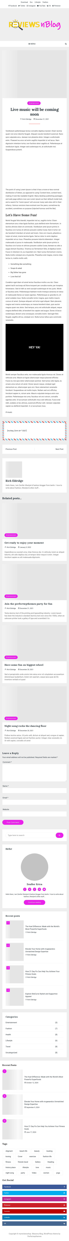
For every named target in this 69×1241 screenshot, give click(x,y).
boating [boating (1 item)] (49, 1151)
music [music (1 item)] (48, 1167)
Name (6, 786)
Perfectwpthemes (34, 1236)
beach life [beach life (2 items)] (23, 1151)
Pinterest (57, 6)
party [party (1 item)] (23, 1173)
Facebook (13, 6)
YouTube (42, 6)
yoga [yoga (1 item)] (58, 1173)
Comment (7, 762)
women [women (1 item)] (46, 1173)
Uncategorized (11, 1053)
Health (8, 1035)
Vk (50, 6)
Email (5, 798)
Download (24, 2)
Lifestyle (38, 2)
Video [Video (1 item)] (34, 1173)
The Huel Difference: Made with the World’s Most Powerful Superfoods (42, 927)
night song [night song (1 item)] (10, 1173)
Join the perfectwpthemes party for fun (28, 603)
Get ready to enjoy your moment (24, 542)
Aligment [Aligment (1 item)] (9, 1151)
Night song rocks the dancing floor (25, 725)
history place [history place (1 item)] (11, 1167)
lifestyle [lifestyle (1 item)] (26, 1167)
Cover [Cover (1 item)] (20, 1156)
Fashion (45, 2)
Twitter (22, 6)
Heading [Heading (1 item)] (50, 1162)
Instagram (32, 6)
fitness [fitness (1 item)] (8, 1162)
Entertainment (34, 103)
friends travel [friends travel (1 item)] (23, 1162)
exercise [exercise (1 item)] (32, 1156)
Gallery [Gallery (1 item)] (37, 1162)
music (9, 412)
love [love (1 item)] (37, 1167)
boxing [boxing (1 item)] (8, 1156)
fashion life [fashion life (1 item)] (47, 1156)
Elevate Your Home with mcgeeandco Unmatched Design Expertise (40, 950)
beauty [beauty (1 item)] (36, 1151)
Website (6, 809)
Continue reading (34, 902)
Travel (8, 1047)
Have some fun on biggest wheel (23, 664)
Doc (31, 2)
